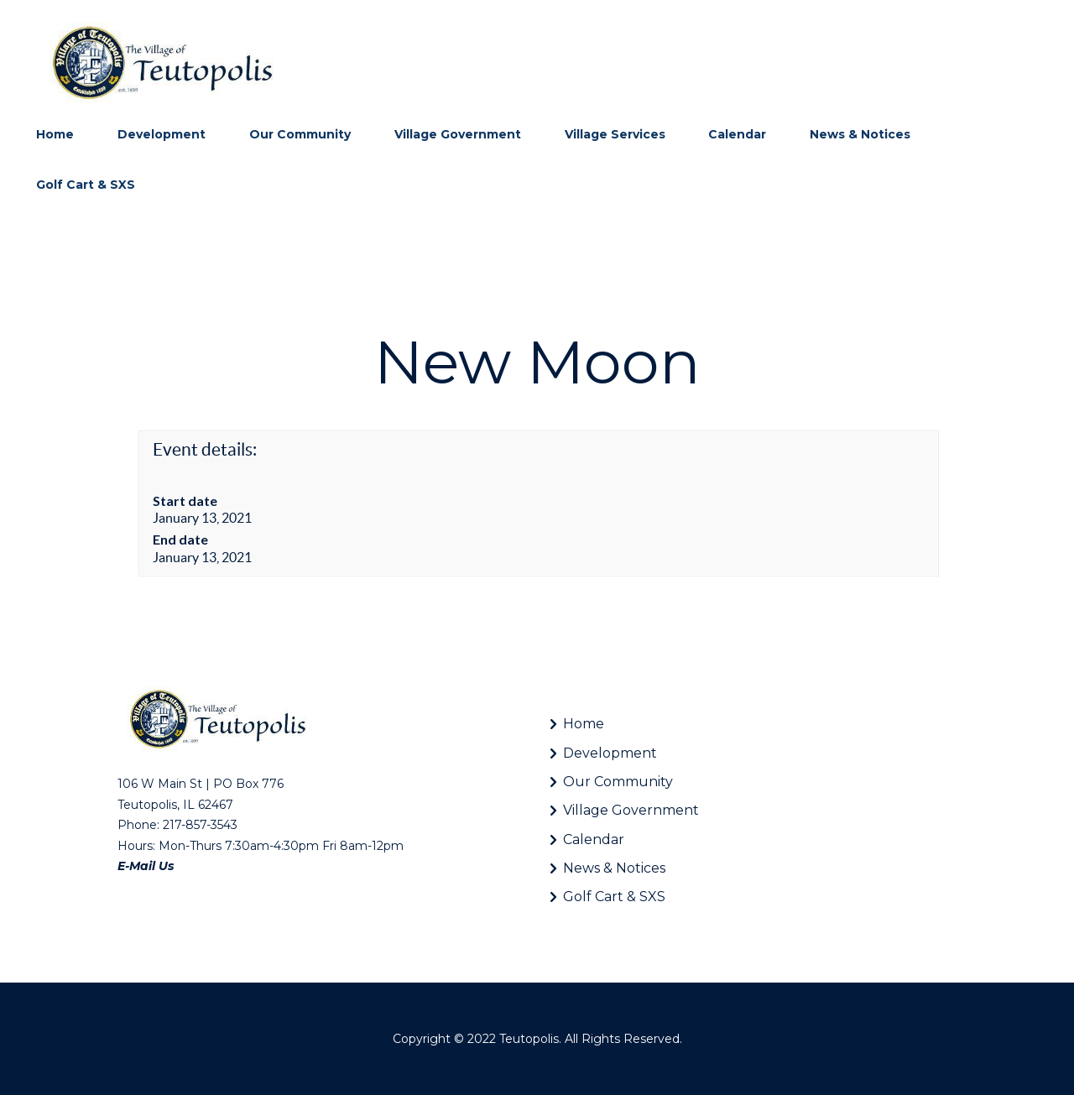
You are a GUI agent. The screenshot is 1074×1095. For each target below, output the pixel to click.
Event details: (205, 449)
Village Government (631, 810)
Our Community (618, 782)
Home (583, 724)
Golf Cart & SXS (614, 897)
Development (610, 753)
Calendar (593, 839)
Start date (185, 500)
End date (180, 539)
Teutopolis (529, 1038)
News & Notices (614, 868)
